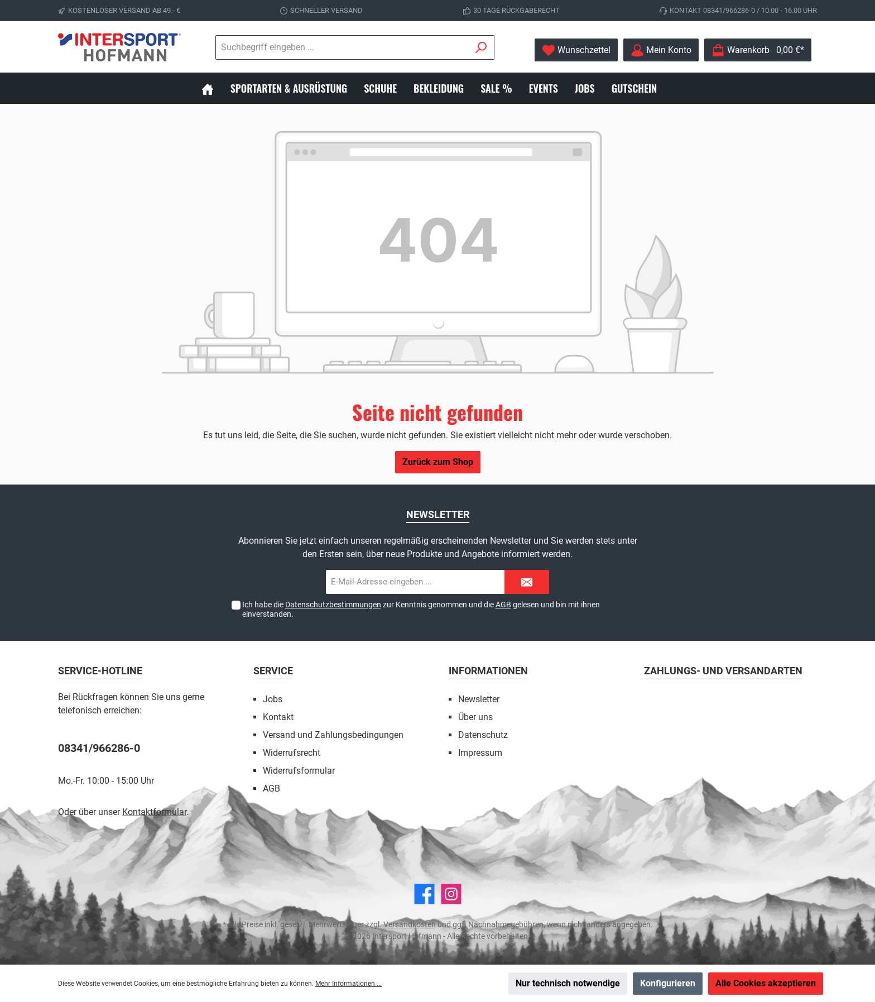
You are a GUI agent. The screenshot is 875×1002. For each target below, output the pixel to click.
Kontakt (278, 717)
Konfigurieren (667, 983)
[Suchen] (420, 47)
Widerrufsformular (299, 770)
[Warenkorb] (757, 50)
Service (273, 671)
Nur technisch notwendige (568, 983)
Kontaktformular (154, 812)
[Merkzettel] (576, 50)
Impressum (480, 752)
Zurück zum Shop (437, 462)
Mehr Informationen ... (348, 983)
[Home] (215, 88)
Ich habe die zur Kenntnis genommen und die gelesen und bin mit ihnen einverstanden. (421, 609)
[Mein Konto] (661, 50)
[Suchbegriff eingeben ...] (280, 47)
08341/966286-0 (99, 748)
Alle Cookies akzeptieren (765, 983)
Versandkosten (409, 924)
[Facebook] (424, 894)
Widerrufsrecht (291, 752)
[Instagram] (451, 894)
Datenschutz (483, 735)
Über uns (475, 717)
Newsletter (478, 699)
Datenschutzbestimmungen (333, 604)
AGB (503, 604)
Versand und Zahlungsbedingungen (333, 735)
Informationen (488, 671)
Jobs (272, 699)
